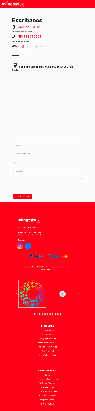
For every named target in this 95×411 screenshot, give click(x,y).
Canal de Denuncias (47, 395)
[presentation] (31, 188)
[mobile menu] (91, 4)
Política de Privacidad (47, 383)
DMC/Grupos (47, 334)
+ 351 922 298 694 (28, 27)
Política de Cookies (47, 387)
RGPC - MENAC (47, 404)
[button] (34, 314)
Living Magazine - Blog (47, 342)
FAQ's (47, 375)
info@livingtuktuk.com (32, 46)
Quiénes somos (47, 330)
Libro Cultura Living (47, 355)
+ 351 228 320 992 (28, 36)
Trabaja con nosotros (47, 338)
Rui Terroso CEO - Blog (47, 347)
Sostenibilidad (47, 351)
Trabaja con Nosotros (47, 399)
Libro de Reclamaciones (47, 391)
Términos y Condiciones (47, 379)
